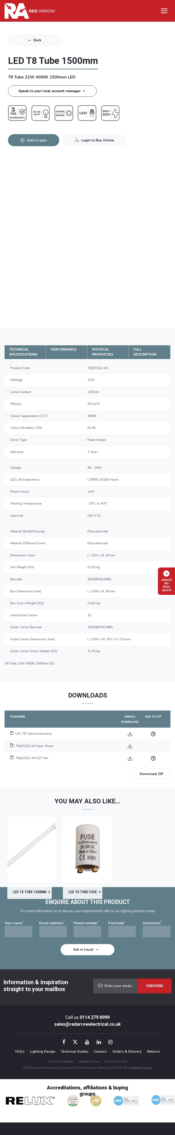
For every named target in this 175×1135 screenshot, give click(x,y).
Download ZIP (151, 774)
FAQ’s (20, 1051)
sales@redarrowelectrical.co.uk (87, 1024)
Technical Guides (74, 1051)
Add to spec (37, 140)
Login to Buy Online (97, 140)
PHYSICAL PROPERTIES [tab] (102, 352)
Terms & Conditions (60, 1061)
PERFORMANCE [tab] (64, 349)
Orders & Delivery (127, 1051)
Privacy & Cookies (115, 1061)
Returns (153, 1051)
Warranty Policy (89, 1061)
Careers (100, 1051)
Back (37, 40)
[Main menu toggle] (164, 11)
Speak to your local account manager (49, 91)
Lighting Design (42, 1051)
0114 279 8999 (95, 1017)
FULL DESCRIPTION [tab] (145, 352)
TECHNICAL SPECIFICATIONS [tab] (23, 352)
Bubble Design (142, 1068)
